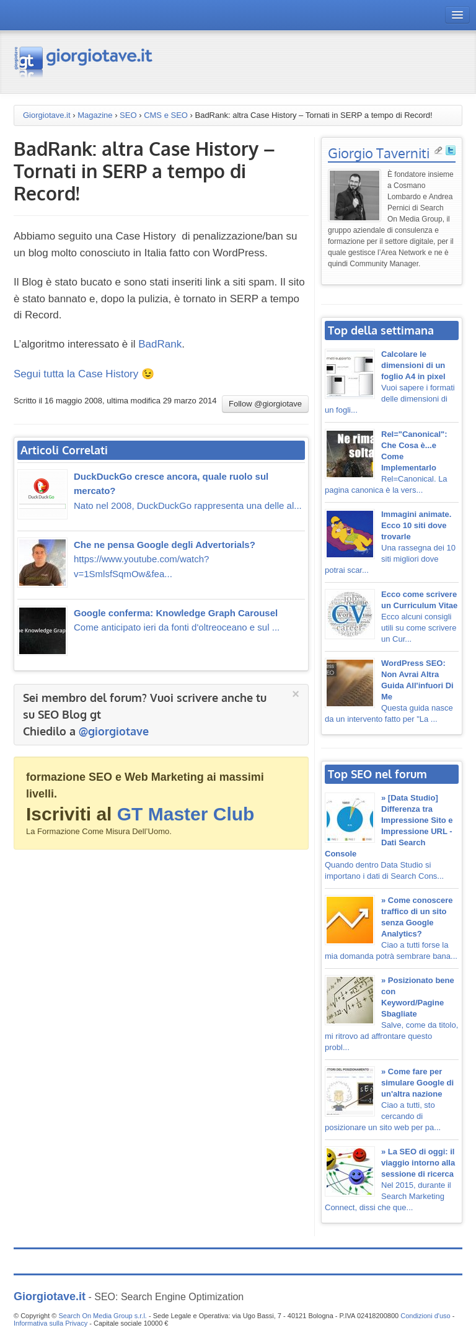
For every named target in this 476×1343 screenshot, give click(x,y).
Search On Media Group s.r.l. (102, 1315)
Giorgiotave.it (47, 115)
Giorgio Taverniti (379, 152)
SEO (128, 115)
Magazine (94, 115)
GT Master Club (186, 814)
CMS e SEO (166, 115)
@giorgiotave (114, 731)
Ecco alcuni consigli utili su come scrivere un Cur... (419, 617)
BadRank (160, 344)
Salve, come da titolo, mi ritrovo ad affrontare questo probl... (391, 1014)
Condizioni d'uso (425, 1315)
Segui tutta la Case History (76, 374)
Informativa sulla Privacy (50, 1323)
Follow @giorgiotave (265, 403)
